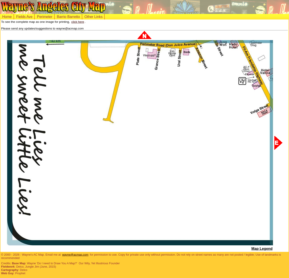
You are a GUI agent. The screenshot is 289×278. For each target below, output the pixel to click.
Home (7, 17)
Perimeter (44, 17)
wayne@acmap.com (75, 254)
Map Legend (262, 249)
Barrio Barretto (68, 17)
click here (77, 21)
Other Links (93, 17)
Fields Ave (24, 17)
